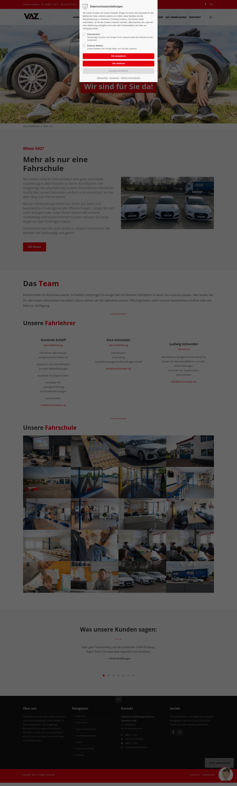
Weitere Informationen (130, 78)
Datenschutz (102, 78)
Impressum (114, 78)
